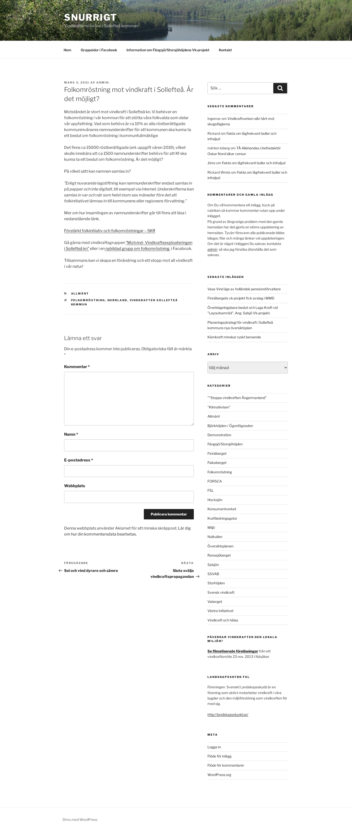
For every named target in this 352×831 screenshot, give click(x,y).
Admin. (103, 82)
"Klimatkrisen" (218, 407)
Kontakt (225, 50)
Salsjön (213, 565)
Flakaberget (216, 462)
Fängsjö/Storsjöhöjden (225, 444)
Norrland (117, 300)
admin (212, 249)
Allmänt (80, 293)
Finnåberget (216, 453)
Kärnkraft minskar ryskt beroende (234, 337)
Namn (71, 434)
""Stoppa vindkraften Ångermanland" (237, 398)
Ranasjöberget (219, 555)
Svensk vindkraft (220, 592)
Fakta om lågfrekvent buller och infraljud (253, 163)
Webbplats (74, 485)
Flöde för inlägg (219, 756)
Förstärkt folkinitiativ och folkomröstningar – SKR (109, 230)
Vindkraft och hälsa (222, 620)
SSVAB (213, 574)
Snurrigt (90, 17)
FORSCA (214, 481)
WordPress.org (219, 775)
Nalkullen (214, 537)
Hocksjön (214, 500)
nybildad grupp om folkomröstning (137, 248)
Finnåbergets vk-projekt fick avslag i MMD (240, 298)
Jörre (211, 163)
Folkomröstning (88, 300)
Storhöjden (216, 583)
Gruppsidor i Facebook (99, 50)
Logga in (214, 747)
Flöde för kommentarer (225, 765)
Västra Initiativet (220, 611)
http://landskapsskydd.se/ (227, 714)
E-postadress (78, 460)
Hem (67, 50)
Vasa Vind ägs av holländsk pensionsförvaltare (244, 289)
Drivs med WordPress (80, 819)
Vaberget (214, 601)
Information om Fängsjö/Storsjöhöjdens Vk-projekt (167, 50)
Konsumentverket (221, 509)
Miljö (211, 527)
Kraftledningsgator (222, 518)
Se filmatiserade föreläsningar (232, 651)
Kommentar (77, 366)
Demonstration (219, 435)
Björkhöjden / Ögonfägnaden (230, 426)
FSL (210, 490)
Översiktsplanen (220, 546)
